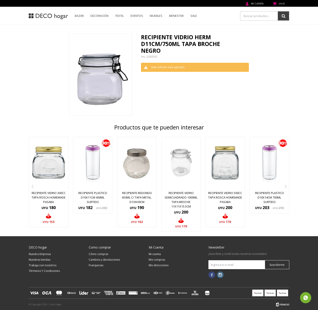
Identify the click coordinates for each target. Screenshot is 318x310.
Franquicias (96, 265)
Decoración (99, 16)
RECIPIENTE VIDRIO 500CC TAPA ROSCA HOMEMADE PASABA (225, 197)
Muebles (156, 16)
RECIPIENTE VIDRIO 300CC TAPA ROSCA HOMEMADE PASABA (49, 197)
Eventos (136, 16)
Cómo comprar (98, 254)
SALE (193, 16)
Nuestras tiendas (39, 260)
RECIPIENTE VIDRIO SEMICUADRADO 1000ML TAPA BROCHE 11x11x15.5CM (181, 199)
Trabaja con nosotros (42, 265)
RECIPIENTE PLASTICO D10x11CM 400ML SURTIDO (92, 197)
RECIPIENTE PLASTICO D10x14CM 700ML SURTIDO (269, 197)
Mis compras (157, 260)
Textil (119, 16)
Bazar (79, 16)
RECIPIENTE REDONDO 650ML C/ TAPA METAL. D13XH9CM (137, 197)
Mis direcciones (158, 265)
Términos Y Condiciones (44, 271)
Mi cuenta (155, 254)
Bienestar (176, 16)
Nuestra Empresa (40, 254)
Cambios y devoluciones (104, 260)
